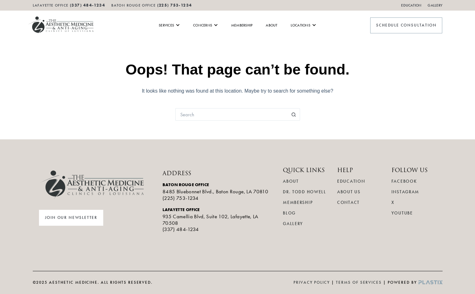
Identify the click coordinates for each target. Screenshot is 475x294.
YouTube (402, 213)
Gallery (435, 5)
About (290, 181)
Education (411, 5)
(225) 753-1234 (174, 5)
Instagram (405, 192)
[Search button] (294, 114)
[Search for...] (231, 114)
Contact (348, 202)
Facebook (404, 181)
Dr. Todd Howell (304, 192)
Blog (289, 213)
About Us (348, 192)
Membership (298, 202)
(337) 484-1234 (180, 229)
